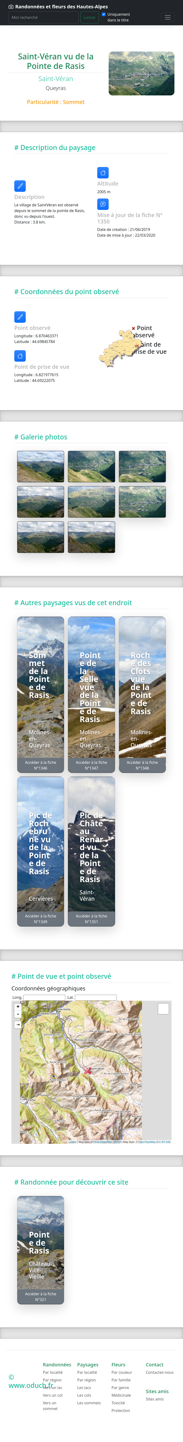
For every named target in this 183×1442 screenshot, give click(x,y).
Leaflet (72, 1141)
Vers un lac (52, 1387)
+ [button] (18, 1007)
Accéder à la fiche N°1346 (40, 765)
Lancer (90, 17)
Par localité (53, 1372)
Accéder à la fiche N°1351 (91, 918)
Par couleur (122, 1372)
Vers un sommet (50, 1405)
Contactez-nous (160, 1372)
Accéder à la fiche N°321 (40, 1296)
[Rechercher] (44, 17)
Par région (52, 1380)
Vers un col (52, 1395)
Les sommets (89, 1403)
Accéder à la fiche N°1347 (91, 765)
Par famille (121, 1380)
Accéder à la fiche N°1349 (40, 918)
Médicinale (121, 1395)
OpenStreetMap (103, 1141)
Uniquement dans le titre (118, 17)
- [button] (18, 1014)
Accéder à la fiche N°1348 (142, 765)
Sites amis (155, 1399)
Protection (121, 1410)
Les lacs (84, 1387)
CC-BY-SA (163, 1141)
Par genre (120, 1387)
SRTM (117, 1141)
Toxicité (118, 1403)
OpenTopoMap (147, 1141)
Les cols (84, 1395)
